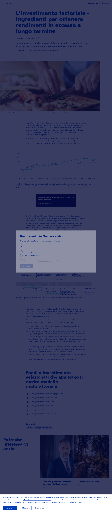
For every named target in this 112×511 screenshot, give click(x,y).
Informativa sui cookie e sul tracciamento (37, 501)
